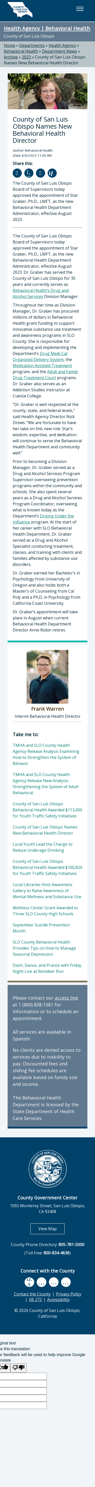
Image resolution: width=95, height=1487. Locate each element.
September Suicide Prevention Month (41, 928)
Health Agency (62, 45)
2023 (26, 57)
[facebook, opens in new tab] (29, 1282)
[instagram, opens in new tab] (66, 1282)
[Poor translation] (18, 1368)
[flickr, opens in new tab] (54, 1282)
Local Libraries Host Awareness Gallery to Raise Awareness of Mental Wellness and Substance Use (47, 890)
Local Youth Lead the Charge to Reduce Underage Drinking (42, 847)
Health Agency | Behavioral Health (47, 28)
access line (66, 998)
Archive (11, 57)
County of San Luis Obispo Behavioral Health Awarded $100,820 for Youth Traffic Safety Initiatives (47, 867)
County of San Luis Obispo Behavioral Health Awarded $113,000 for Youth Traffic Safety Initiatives (47, 810)
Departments (32, 45)
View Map (51, 1228)
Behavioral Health (21, 51)
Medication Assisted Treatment (42, 365)
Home (9, 45)
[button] (79, 9)
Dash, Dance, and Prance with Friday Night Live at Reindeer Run (47, 968)
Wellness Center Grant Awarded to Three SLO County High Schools (45, 911)
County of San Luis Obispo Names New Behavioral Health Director (44, 60)
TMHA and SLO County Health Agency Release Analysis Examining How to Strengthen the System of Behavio (46, 754)
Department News (59, 51)
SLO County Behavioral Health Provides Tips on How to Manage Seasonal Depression (44, 948)
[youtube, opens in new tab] (41, 1282)
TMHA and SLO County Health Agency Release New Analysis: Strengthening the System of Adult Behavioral (46, 783)
